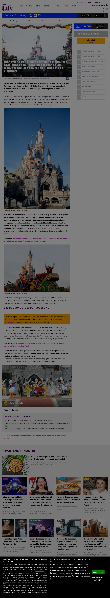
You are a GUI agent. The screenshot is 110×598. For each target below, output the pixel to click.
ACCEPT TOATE (98, 572)
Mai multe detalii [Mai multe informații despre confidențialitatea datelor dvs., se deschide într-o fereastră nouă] (39, 571)
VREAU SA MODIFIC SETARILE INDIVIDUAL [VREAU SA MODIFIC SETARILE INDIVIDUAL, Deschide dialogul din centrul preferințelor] (98, 579)
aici (28, 585)
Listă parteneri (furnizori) (58, 580)
